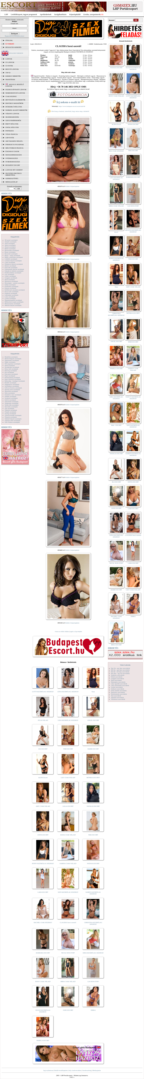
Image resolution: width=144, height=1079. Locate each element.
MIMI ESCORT (133, 342)
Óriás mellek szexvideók (119, 690)
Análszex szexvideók (117, 675)
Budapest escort (12, 165)
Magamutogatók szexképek (13, 300)
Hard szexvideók (116, 680)
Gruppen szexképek (11, 278)
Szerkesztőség (86, 1070)
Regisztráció (9, 36)
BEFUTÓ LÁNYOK (12, 69)
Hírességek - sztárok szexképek (14, 283)
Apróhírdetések (45, 14)
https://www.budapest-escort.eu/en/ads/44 (72, 106)
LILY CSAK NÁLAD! (68, 777)
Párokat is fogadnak (14, 144)
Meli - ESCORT (116, 425)
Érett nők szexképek (11, 267)
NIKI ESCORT (93, 835)
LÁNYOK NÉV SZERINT (14, 170)
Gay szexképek (9, 274)
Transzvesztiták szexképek (13, 415)
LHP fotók (9, 137)
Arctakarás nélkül (14, 141)
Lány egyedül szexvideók (119, 684)
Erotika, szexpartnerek (91, 14)
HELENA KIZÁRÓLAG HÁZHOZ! (133, 231)
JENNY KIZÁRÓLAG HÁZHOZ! (43, 863)
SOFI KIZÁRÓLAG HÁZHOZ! (68, 892)
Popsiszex (9, 131)
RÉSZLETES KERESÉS (13, 47)
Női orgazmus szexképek (12, 364)
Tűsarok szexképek (11, 417)
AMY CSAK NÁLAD (43, 806)
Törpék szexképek (10, 412)
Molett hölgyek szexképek (13, 358)
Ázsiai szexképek (10, 247)
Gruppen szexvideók (117, 678)
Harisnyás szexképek (11, 281)
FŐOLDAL (9, 40)
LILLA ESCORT (68, 806)
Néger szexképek (10, 362)
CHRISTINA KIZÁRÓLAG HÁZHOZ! (93, 923)
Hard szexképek (10, 279)
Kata (93, 691)
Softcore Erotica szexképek (13, 388)
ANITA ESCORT (42, 835)
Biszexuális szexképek (12, 250)
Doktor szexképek (10, 266)
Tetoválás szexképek (11, 407)
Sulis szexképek (10, 393)
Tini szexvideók (116, 696)
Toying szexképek (10, 413)
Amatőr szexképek (10, 242)
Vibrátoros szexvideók (118, 699)
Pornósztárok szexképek (12, 377)
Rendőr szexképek (10, 383)
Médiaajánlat (96, 1070)
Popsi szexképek (10, 376)
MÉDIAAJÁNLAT (11, 182)
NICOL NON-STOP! (68, 953)
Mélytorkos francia (14, 148)
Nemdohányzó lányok (15, 93)
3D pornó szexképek (11, 240)
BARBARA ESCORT (43, 953)
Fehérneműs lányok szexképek (14, 269)
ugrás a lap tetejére (76, 631)
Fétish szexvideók (116, 677)
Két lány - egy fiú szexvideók (120, 673)
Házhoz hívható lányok (15, 89)
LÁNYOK (8, 59)
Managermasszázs (13, 155)
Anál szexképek (10, 243)
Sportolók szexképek (11, 391)
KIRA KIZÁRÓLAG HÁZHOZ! (93, 953)
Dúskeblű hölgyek (13, 107)
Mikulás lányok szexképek (13, 305)
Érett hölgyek (11, 124)
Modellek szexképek (11, 357)
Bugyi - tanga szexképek (12, 255)
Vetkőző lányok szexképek (13, 419)
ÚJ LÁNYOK (9, 62)
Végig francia (11, 134)
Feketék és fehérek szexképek (14, 271)
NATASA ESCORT (93, 863)
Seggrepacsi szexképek (12, 384)
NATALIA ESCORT (93, 806)
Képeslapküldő (75, 14)
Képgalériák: (15, 237)
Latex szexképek (10, 297)
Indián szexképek (10, 285)
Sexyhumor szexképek (12, 386)
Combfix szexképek (11, 259)
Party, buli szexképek (11, 369)
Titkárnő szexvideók (117, 697)
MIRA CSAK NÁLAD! (68, 981)
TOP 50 (7, 72)
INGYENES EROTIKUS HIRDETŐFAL (13, 174)
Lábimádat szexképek (11, 295)
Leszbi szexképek (10, 298)
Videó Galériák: (125, 665)
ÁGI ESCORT (43, 749)
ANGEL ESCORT (93, 720)
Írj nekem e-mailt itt (68, 102)
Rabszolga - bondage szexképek (15, 381)
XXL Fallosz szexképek (12, 422)
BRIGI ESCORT (116, 645)
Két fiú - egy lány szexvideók (120, 670)
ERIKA (93, 1010)
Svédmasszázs (11, 158)
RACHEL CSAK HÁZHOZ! (43, 922)
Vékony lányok (12, 113)
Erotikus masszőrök (14, 103)
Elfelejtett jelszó (19, 36)
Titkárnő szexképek (11, 410)
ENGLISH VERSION (16, 53)
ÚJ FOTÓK (9, 66)
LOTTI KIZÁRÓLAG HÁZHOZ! (43, 691)
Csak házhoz (11, 96)
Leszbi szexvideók (117, 687)
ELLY (116, 232)
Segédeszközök (12, 117)
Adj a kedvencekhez (75, 1070)
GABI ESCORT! (133, 508)
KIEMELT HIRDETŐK (13, 76)
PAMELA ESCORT (43, 1040)
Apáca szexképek (10, 245)
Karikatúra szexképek (11, 286)
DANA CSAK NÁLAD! (68, 835)
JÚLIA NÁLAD (43, 720)
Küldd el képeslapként (72, 186)
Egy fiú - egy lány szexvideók (120, 668)
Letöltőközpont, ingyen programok (24, 14)
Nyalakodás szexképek (12, 367)
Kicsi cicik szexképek (11, 291)
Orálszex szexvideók (117, 689)
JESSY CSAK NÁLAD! (43, 981)
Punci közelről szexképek (13, 379)
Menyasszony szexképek (12, 303)
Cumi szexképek (10, 262)
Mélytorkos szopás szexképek (14, 302)
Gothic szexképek (10, 276)
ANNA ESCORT (133, 124)
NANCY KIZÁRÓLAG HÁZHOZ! (133, 397)
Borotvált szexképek (11, 254)
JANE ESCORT (68, 1010)
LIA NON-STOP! (93, 981)
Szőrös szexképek (10, 400)
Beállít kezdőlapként (61, 1070)
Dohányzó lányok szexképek (14, 264)
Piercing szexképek (11, 371)
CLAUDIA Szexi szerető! (68, 922)
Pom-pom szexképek (11, 374)
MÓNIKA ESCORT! (93, 777)
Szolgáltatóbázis (60, 14)
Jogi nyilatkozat (48, 1070)
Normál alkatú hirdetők (16, 110)
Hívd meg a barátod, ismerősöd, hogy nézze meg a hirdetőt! (68, 111)
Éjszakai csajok (12, 151)
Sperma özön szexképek (12, 389)
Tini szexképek (9, 408)
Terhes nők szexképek (12, 405)
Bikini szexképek (10, 248)
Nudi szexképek (10, 365)
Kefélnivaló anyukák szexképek (15, 290)
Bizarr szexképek (10, 252)
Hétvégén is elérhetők (15, 100)
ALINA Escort (42, 777)
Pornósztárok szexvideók (119, 694)
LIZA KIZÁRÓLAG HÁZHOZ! (68, 720)
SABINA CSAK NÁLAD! (68, 863)
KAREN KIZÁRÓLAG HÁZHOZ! (93, 893)
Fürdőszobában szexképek (13, 273)
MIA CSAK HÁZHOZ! (116, 151)
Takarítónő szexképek (11, 401)
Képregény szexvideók (118, 682)
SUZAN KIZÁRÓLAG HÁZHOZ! (42, 1011)
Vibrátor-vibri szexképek (12, 420)
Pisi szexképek (9, 372)
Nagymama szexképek (12, 360)
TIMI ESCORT (68, 749)
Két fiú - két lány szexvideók (120, 672)
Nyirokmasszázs (12, 162)
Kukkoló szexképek (11, 293)
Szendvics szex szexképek (13, 395)
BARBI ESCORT (93, 749)
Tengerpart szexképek (11, 403)
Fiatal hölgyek (12, 127)
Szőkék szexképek (10, 396)
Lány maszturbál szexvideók (120, 685)
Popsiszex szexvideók (118, 692)
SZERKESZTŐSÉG (11, 178)
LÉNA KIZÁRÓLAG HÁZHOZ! (68, 691)
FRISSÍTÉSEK (10, 79)
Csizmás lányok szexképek (13, 261)
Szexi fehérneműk (13, 120)
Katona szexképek (10, 288)
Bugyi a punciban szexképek (14, 257)
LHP (6, 14)
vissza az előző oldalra (62, 631)
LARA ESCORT (43, 892)
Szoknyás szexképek (11, 398)
